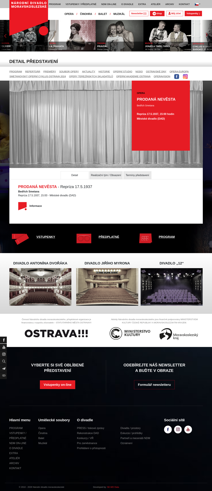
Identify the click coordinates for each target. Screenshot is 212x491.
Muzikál (42, 443)
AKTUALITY (88, 71)
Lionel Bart (6, 49)
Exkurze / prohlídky (131, 433)
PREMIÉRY (49, 71)
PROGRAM (16, 71)
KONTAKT (15, 468)
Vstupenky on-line (57, 384)
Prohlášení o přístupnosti (91, 448)
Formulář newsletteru (154, 384)
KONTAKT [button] (184, 4)
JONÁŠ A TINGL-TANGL (158, 46)
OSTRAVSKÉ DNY (156, 71)
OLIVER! (6, 46)
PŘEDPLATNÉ (109, 237)
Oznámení (126, 443)
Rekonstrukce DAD (88, 433)
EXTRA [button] (142, 4)
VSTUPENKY (45, 237)
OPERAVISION (162, 76)
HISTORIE (104, 71)
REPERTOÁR (32, 71)
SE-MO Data (113, 487)
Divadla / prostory (130, 428)
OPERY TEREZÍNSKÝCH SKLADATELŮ (91, 76)
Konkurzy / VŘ (85, 438)
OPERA (69, 14)
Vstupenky (193, 13)
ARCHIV (14, 463)
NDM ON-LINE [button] (108, 4)
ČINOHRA (86, 14)
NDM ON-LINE (17, 443)
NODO (139, 71)
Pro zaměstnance (87, 443)
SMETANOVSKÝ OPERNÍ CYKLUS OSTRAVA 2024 (38, 76)
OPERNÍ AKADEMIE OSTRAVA (133, 76)
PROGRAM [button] (55, 4)
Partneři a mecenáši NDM (135, 438)
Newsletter (138, 13)
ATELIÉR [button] (155, 4)
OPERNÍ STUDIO (122, 71)
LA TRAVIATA (56, 46)
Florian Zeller (102, 49)
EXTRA (13, 453)
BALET (102, 14)
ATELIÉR (14, 458)
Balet (41, 438)
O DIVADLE (16, 448)
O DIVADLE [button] (127, 4)
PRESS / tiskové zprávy (90, 428)
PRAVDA (102, 46)
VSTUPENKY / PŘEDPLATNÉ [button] (81, 4)
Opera (41, 428)
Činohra (42, 433)
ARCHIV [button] (169, 4)
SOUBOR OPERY (69, 71)
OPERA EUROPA (179, 71)
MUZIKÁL (119, 14)
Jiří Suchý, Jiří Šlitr (152, 49)
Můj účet (174, 13)
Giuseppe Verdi (55, 49)
